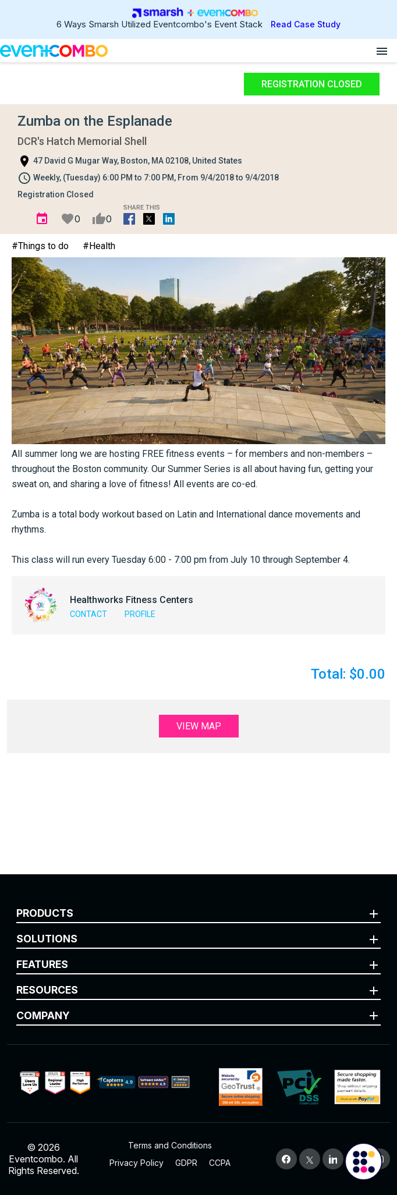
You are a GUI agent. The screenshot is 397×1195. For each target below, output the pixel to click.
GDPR (186, 1163)
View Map (198, 726)
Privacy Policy (136, 1163)
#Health (99, 245)
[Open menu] (382, 50)
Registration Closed (311, 84)
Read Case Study (306, 24)
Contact (88, 614)
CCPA (220, 1163)
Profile (140, 614)
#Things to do (40, 245)
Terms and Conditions (170, 1145)
